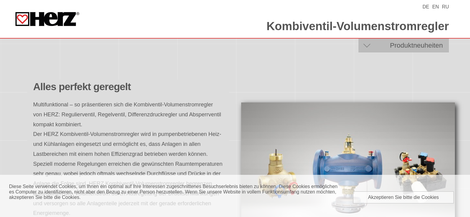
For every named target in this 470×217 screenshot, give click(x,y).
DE (425, 6)
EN (435, 6)
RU (445, 6)
